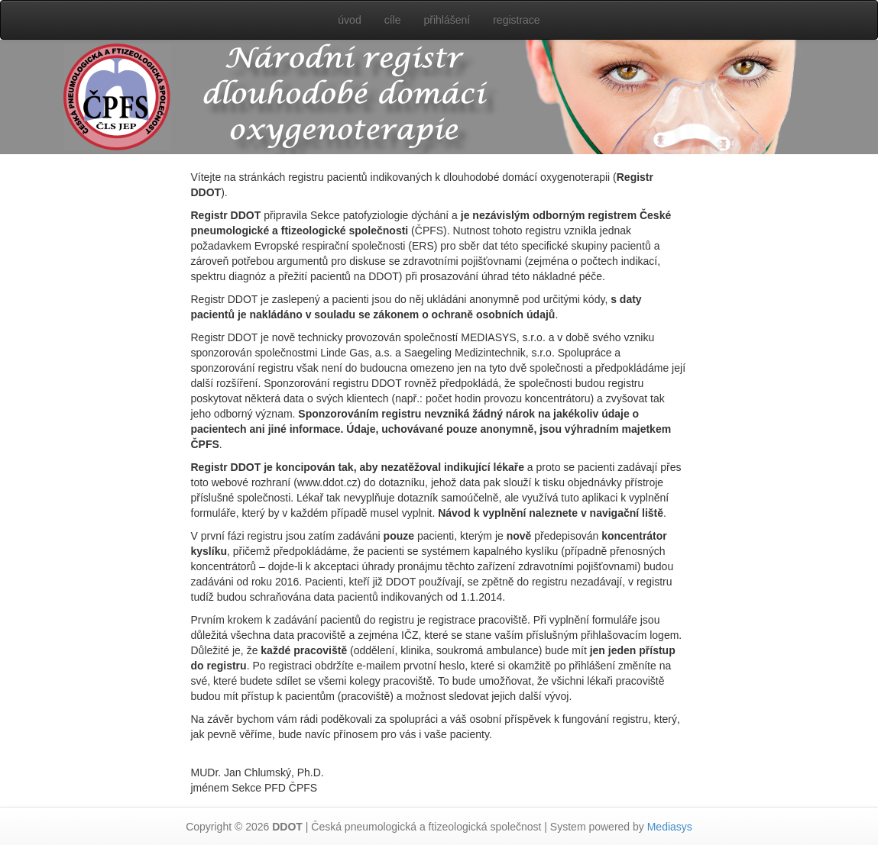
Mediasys (669, 827)
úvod (349, 20)
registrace (516, 20)
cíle (392, 20)
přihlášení (446, 20)
